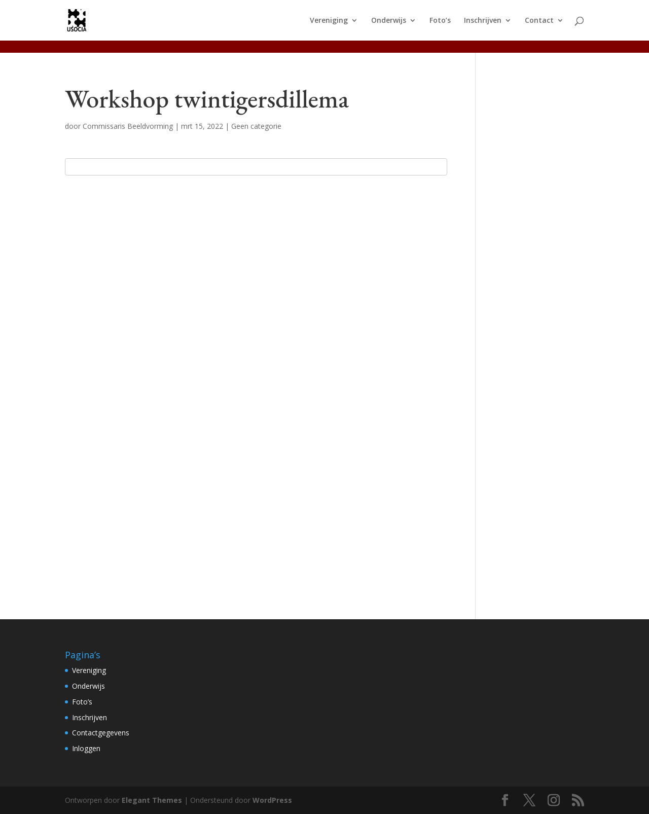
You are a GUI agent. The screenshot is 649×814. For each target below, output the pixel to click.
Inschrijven (482, 21)
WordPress (272, 800)
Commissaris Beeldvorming (128, 126)
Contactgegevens (100, 732)
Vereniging (329, 21)
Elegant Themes (152, 800)
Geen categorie (256, 126)
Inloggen (86, 748)
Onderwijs (388, 21)
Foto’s (440, 21)
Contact (539, 21)
